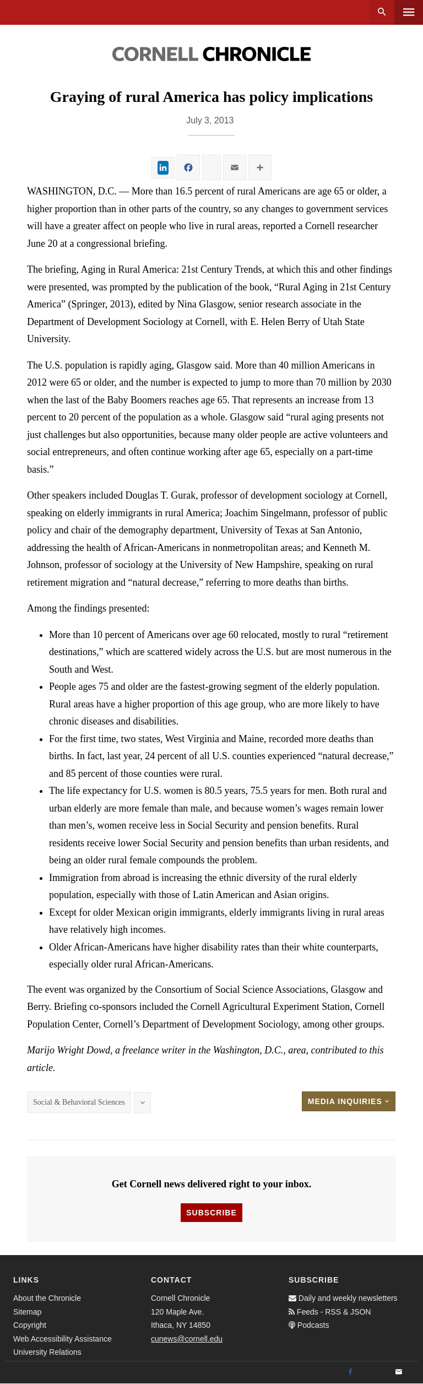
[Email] (399, 1372)
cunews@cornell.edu (187, 1338)
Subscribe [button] (211, 1212)
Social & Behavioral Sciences (79, 1102)
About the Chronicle (47, 1298)
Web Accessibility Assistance (62, 1338)
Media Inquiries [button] (348, 1101)
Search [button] (382, 12)
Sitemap (27, 1311)
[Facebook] (350, 1372)
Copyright (29, 1325)
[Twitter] (375, 1372)
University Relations (47, 1352)
